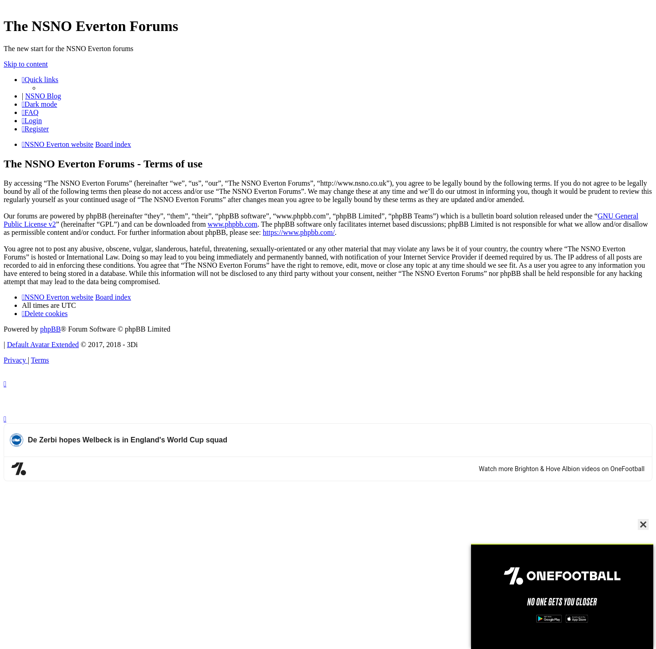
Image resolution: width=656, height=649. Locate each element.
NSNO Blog (43, 96)
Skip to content (26, 64)
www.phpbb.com (232, 224)
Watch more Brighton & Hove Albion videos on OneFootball (562, 468)
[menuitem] (30, 112)
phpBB (50, 329)
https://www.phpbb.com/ (299, 232)
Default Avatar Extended (43, 344)
